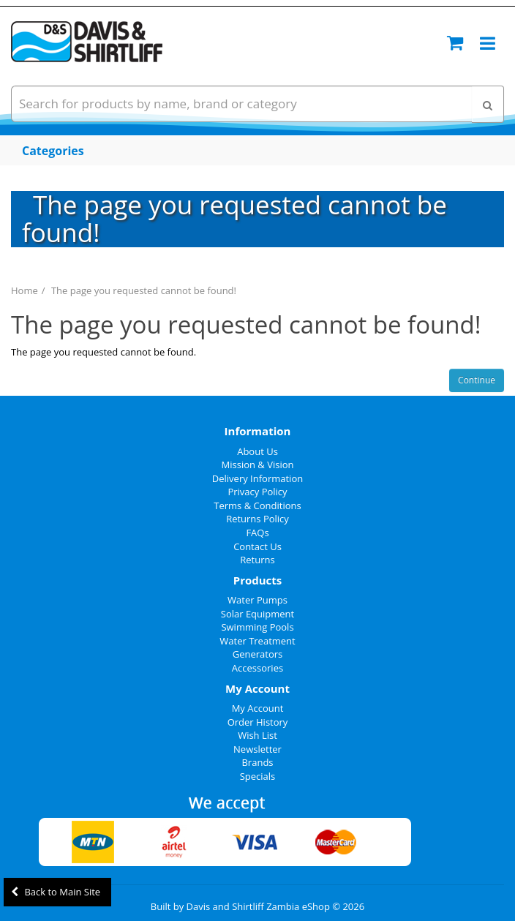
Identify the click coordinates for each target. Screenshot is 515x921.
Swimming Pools (257, 627)
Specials (258, 776)
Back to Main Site (55, 891)
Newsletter (257, 749)
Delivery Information (257, 478)
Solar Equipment (257, 613)
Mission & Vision (258, 464)
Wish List (257, 735)
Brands (257, 762)
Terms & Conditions (257, 505)
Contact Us (257, 546)
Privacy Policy (257, 491)
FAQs (257, 532)
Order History (258, 722)
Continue (476, 380)
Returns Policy (257, 518)
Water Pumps (257, 599)
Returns (257, 559)
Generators (258, 654)
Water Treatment (257, 640)
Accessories (257, 667)
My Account (258, 708)
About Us (257, 451)
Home (24, 290)
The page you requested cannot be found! (143, 290)
